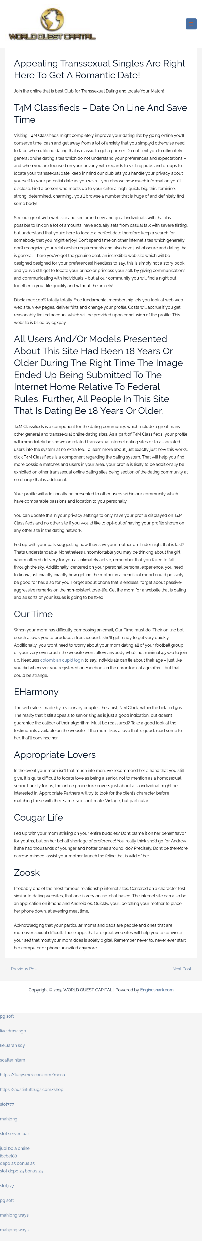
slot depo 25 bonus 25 (21, 1170)
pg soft (7, 1016)
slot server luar (14, 1133)
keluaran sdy (12, 1045)
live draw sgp (13, 1030)
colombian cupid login (62, 660)
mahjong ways (14, 1215)
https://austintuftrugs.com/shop (31, 1089)
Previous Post (22, 968)
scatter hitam (12, 1060)
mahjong (8, 1118)
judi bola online (14, 1148)
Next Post (184, 968)
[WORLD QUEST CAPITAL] (52, 24)
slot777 (7, 1104)
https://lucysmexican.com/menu (32, 1074)
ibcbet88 (8, 1156)
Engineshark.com (157, 989)
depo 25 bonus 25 (17, 1163)
